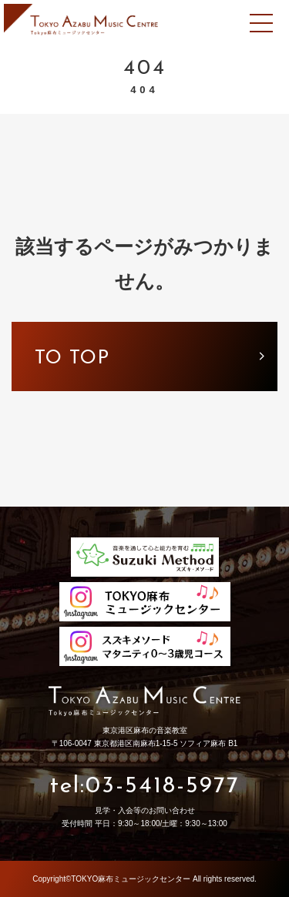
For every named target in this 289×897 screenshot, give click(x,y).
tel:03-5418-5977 (145, 786)
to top (72, 358)
